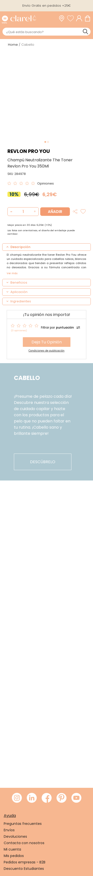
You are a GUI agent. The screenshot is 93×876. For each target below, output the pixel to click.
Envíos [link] (9, 830)
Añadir (55, 211)
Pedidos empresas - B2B (24, 862)
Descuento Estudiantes (24, 868)
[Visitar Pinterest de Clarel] (61, 798)
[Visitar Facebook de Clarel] (47, 798)
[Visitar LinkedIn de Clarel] (32, 798)
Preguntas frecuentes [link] (23, 823)
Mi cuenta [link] (12, 849)
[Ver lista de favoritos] (71, 18)
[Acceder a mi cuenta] (80, 18)
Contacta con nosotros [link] (24, 842)
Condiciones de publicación (46, 351)
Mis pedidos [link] (14, 855)
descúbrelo (42, 462)
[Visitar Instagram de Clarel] (17, 798)
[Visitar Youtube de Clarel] (76, 798)
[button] (34, 211)
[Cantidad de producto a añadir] (23, 211)
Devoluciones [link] (15, 836)
